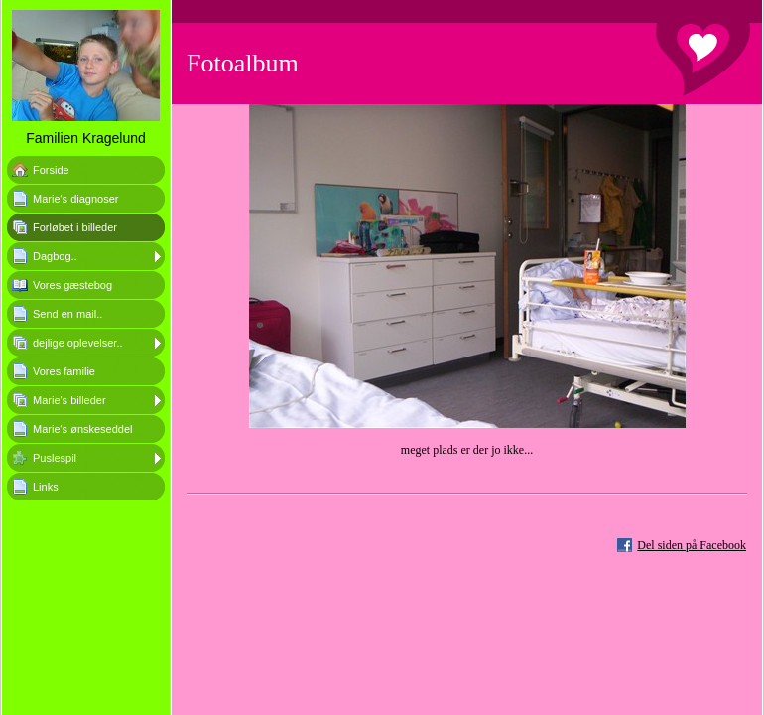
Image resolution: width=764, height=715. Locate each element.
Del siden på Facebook (691, 545)
